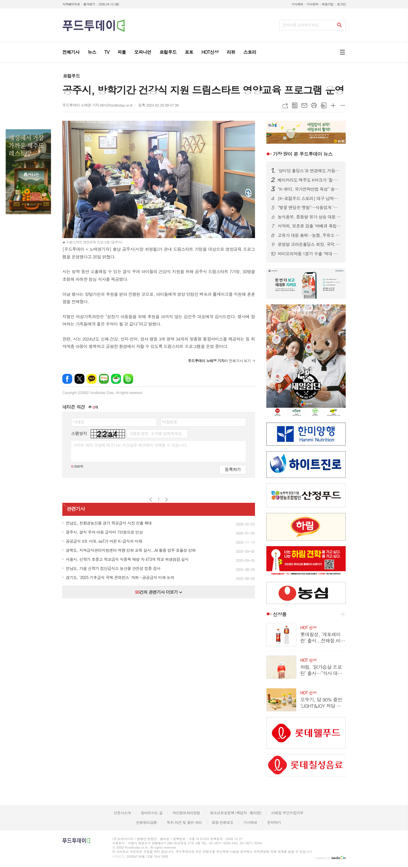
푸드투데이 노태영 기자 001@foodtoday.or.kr (97, 105)
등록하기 (233, 469)
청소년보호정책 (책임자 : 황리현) (235, 812)
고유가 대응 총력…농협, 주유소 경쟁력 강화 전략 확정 (309, 235)
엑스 (79, 379)
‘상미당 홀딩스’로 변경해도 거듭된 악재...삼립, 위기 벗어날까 (309, 170)
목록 (295, 105)
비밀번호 (169, 422)
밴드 (128, 379)
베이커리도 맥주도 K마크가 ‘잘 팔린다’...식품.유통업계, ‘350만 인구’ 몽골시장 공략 (309, 180)
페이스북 (67, 379)
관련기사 (76, 508)
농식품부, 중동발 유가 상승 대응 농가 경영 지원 (309, 217)
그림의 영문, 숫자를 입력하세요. (156, 433)
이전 (151, 499)
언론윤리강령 (146, 822)
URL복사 (285, 105)
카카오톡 (92, 379)
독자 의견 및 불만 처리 (184, 822)
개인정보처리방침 (186, 812)
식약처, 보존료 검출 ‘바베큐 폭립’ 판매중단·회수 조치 (309, 226)
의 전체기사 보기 (219, 360)
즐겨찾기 (89, 4)
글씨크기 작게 (343, 105)
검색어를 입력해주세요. (300, 25)
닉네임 (78, 422)
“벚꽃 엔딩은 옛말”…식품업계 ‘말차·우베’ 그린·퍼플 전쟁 (309, 207)
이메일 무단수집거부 (287, 812)
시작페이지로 (71, 4)
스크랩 (323, 105)
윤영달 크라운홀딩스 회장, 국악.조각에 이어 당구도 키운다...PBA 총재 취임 (309, 244)
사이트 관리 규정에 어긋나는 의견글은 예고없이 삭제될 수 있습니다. (130, 445)
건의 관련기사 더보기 (158, 592)
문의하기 (274, 822)
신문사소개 (122, 812)
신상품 (279, 614)
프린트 (314, 105)
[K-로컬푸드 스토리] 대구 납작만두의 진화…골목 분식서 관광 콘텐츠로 (309, 198)
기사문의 (312, 4)
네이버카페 (116, 379)
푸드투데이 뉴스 (302, 153)
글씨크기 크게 (333, 105)
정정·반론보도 (222, 822)
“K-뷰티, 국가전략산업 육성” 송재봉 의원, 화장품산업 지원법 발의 (309, 189)
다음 (166, 499)
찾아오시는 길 (152, 812)
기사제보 (297, 4)
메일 (304, 105)
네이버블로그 (104, 379)
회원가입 (327, 4)
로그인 (341, 4)
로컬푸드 (71, 76)
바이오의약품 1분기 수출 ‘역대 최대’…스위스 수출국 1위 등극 (309, 254)
